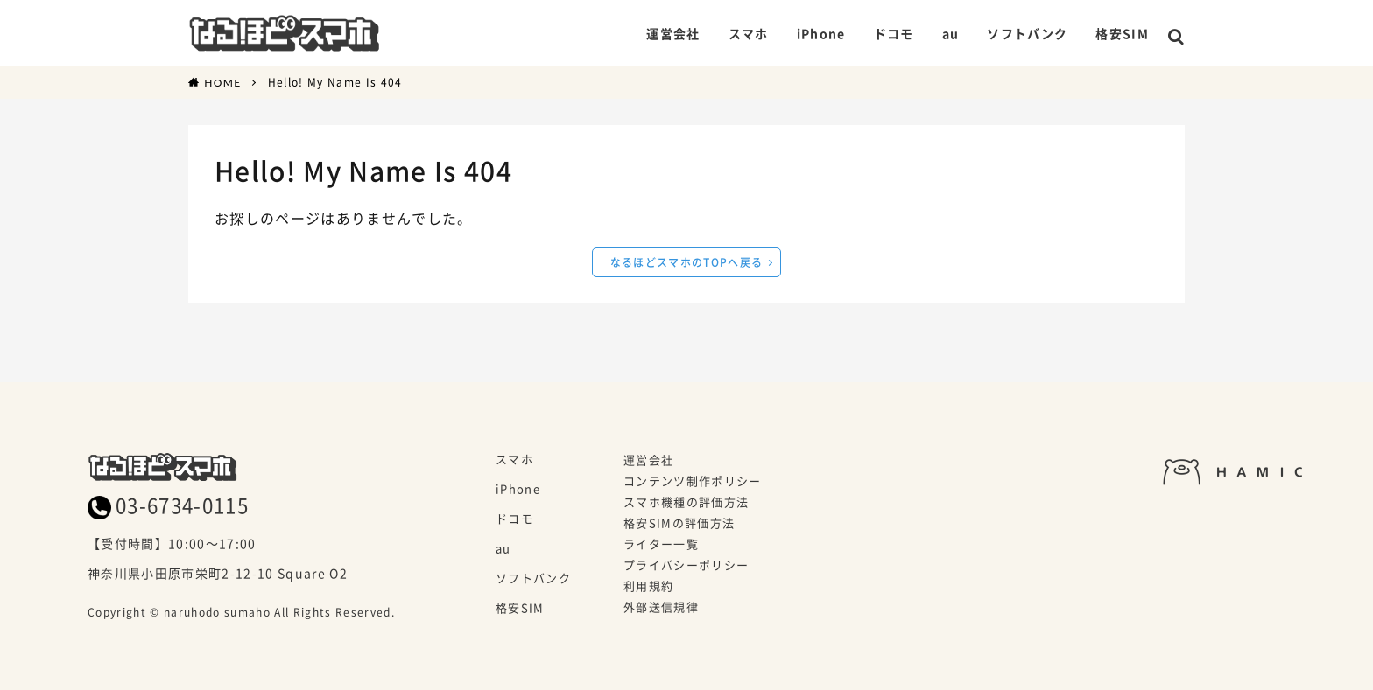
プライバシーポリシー (686, 566)
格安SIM (1114, 33)
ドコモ (886, 33)
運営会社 (665, 33)
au (943, 33)
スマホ (741, 33)
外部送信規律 (661, 608)
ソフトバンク (1019, 33)
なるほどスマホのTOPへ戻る (687, 261)
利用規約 (648, 587)
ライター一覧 (661, 545)
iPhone (813, 33)
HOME (222, 82)
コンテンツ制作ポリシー (692, 482)
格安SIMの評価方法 (679, 524)
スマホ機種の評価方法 (686, 503)
